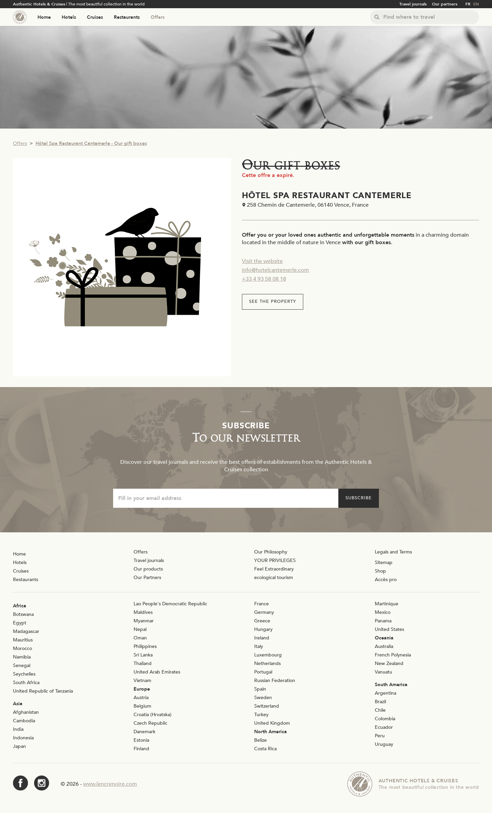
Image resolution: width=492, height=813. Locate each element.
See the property (272, 301)
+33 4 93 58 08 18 (264, 279)
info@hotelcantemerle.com (275, 270)
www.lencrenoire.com (110, 784)
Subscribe (358, 498)
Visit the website (262, 261)
